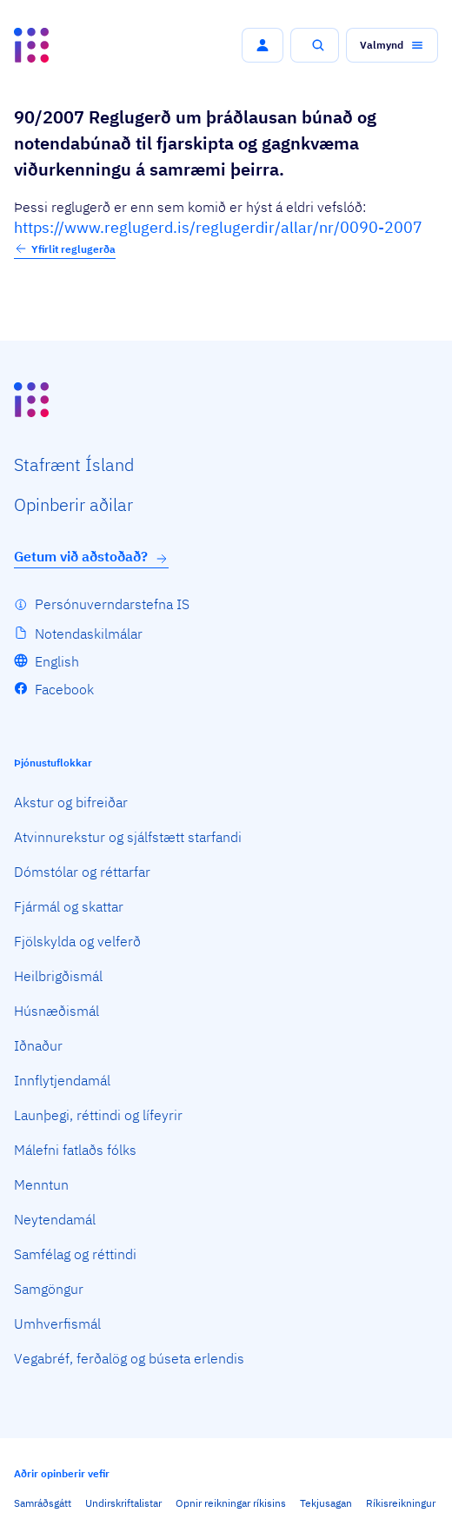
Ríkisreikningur (400, 1502)
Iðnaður (38, 1045)
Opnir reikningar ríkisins (231, 1502)
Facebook (64, 689)
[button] (262, 45)
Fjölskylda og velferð (77, 941)
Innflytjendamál (62, 1080)
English (57, 661)
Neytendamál (55, 1219)
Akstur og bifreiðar (71, 802)
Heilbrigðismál (58, 976)
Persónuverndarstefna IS (112, 604)
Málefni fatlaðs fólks (75, 1149)
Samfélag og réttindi (75, 1254)
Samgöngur (48, 1288)
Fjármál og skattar (68, 906)
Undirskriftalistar (123, 1502)
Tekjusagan (326, 1502)
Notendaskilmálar (89, 633)
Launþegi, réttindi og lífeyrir (98, 1115)
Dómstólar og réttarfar (82, 871)
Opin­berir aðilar (73, 504)
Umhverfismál (57, 1323)
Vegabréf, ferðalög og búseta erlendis (129, 1358)
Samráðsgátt (42, 1502)
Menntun (41, 1184)
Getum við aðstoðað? (91, 556)
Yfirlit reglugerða (65, 248)
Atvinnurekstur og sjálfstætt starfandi (128, 837)
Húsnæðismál (56, 1010)
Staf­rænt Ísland (74, 464)
